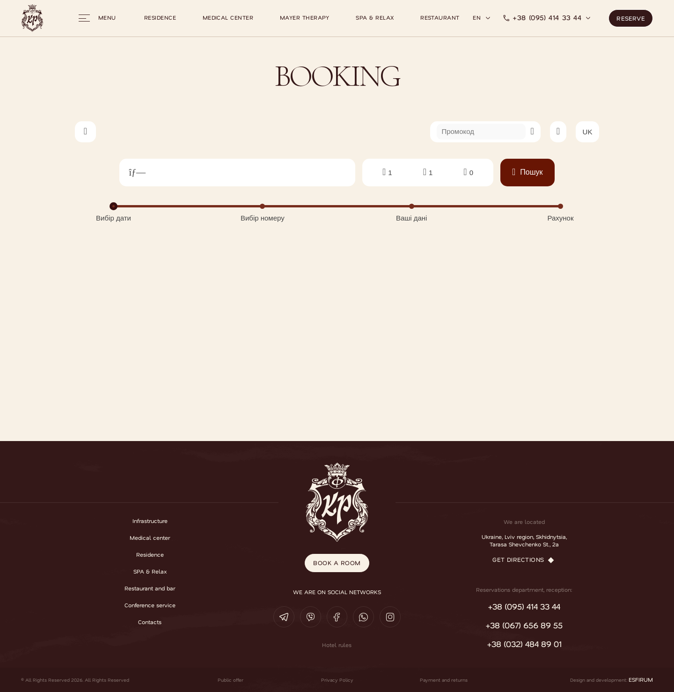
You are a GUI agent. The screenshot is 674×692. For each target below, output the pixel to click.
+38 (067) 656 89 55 (524, 625)
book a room (337, 560)
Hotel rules (337, 645)
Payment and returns (444, 680)
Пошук (527, 172)
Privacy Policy (337, 680)
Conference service (150, 605)
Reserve (630, 15)
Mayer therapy (305, 18)
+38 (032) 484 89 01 (524, 644)
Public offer (230, 680)
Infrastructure (150, 521)
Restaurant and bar (150, 588)
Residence (160, 18)
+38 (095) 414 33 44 (547, 17)
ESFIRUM (641, 680)
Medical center (228, 18)
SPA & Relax (375, 18)
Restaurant (440, 18)
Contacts (149, 622)
